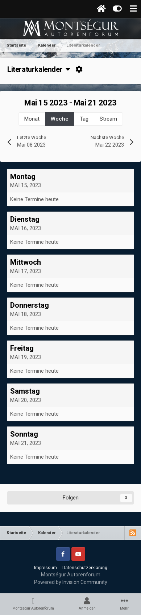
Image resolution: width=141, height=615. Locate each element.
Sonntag (24, 434)
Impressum (45, 567)
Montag (23, 176)
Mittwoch (25, 262)
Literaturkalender (38, 69)
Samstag (25, 391)
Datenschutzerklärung (84, 567)
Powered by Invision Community (70, 582)
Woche (60, 119)
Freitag (22, 348)
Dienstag (25, 219)
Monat (32, 119)
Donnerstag (29, 305)
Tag (84, 119)
